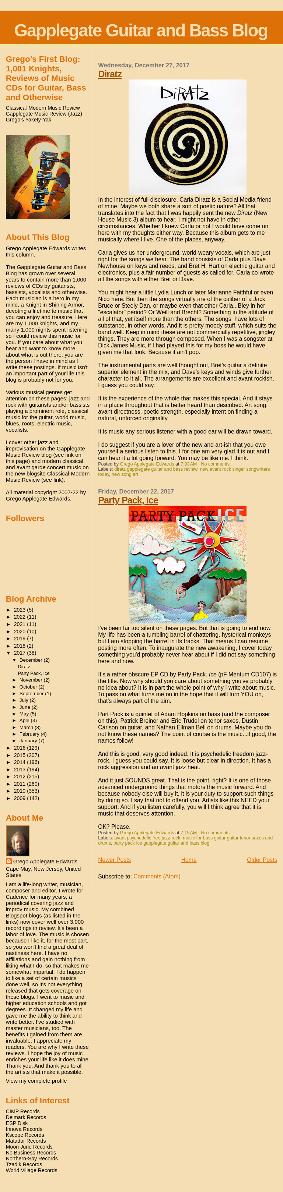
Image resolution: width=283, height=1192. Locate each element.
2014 (20, 762)
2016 (20, 748)
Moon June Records (29, 1147)
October (29, 687)
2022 (20, 617)
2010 (20, 791)
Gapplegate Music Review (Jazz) (44, 114)
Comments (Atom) (157, 876)
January (29, 740)
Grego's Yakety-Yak (28, 120)
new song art (125, 474)
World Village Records (31, 1170)
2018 (20, 646)
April (25, 720)
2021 (20, 624)
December (32, 660)
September (32, 693)
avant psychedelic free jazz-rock (147, 838)
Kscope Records (25, 1135)
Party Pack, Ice (128, 500)
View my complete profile (36, 1081)
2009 (20, 798)
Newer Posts (114, 860)
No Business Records (31, 1153)
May (25, 714)
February (30, 734)
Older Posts (262, 860)
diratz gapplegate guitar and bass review (155, 469)
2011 (20, 784)
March (27, 727)
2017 (20, 653)
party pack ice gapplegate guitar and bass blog (161, 843)
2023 (20, 610)
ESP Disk (17, 1123)
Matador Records (26, 1141)
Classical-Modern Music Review (43, 108)
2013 (20, 769)
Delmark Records (26, 1117)
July (25, 700)
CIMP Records (23, 1111)
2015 (20, 755)
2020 (20, 631)
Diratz (110, 74)
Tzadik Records (24, 1164)
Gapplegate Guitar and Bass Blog (141, 30)
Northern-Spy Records (32, 1158)
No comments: (216, 464)
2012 (20, 776)
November (32, 680)
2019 (20, 638)
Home (189, 860)
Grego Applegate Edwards (45, 861)
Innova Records (24, 1129)
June (26, 707)
